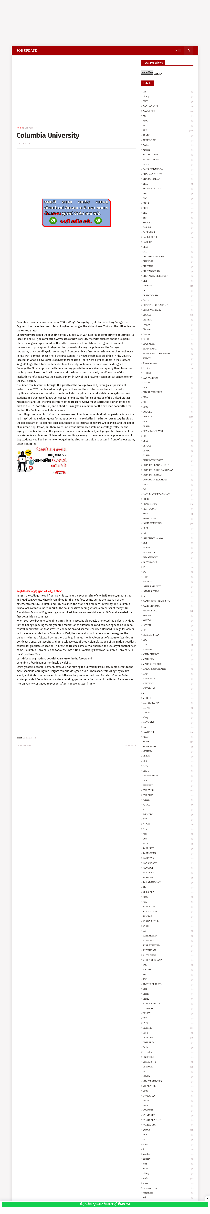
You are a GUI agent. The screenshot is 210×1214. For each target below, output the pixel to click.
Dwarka (168, 334)
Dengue (168, 325)
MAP (168, 674)
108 (168, 92)
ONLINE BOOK (168, 776)
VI (168, 1072)
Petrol (168, 829)
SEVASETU (168, 941)
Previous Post (24, 745)
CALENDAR (168, 232)
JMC (168, 596)
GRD (168, 436)
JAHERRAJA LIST (168, 586)
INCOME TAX (168, 553)
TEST (168, 1033)
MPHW (168, 713)
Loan (168, 645)
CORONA (168, 286)
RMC (168, 897)
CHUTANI (168, 266)
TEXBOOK (168, 1038)
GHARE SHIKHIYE (168, 392)
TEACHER (168, 1028)
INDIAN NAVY (168, 557)
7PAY (168, 101)
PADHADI (168, 785)
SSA (168, 975)
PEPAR (168, 800)
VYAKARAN (168, 1096)
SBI (168, 931)
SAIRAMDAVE (168, 912)
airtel (168, 1135)
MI (168, 693)
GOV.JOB (168, 417)
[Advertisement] (98, 23)
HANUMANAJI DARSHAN (168, 494)
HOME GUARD (168, 519)
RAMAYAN (168, 858)
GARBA (168, 383)
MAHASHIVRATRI (168, 664)
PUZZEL (168, 824)
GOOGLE (168, 412)
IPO (168, 572)
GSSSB (168, 456)
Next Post (129, 745)
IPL (168, 567)
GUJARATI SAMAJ (168, 475)
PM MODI (168, 814)
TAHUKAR (168, 1009)
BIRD (168, 194)
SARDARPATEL (168, 921)
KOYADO (168, 616)
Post (168, 834)
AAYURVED (168, 111)
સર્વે (168, 1197)
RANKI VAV (168, 873)
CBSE (168, 247)
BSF (168, 218)
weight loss (168, 1193)
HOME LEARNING (168, 523)
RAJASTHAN (168, 853)
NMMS (168, 756)
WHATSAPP (168, 1115)
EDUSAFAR (168, 344)
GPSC (168, 422)
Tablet (168, 1047)
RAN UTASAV (168, 863)
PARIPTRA (168, 795)
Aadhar (168, 145)
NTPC (168, 766)
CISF (168, 281)
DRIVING (168, 320)
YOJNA (168, 1130)
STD (168, 989)
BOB (168, 198)
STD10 (168, 994)
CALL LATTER (168, 237)
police (168, 1169)
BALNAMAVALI (168, 160)
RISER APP (168, 892)
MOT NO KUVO (168, 703)
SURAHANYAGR (168, 1004)
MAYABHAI (168, 688)
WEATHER (168, 1110)
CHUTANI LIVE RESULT (168, 276)
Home (20, 128)
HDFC (168, 499)
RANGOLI (168, 868)
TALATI (168, 1013)
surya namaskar (168, 1188)
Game (168, 485)
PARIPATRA (168, 790)
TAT (168, 1018)
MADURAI (168, 650)
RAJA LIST (168, 848)
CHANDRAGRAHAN (168, 257)
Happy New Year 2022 (168, 538)
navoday (168, 1159)
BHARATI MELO (168, 179)
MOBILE (168, 698)
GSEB (168, 441)
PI (168, 810)
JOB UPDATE (27, 50)
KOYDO (168, 620)
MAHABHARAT (168, 654)
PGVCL (168, 805)
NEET (168, 737)
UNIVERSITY (31, 128)
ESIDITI (168, 358)
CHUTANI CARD (168, 271)
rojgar (168, 1183)
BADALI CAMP (168, 155)
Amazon (168, 150)
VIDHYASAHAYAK (168, 1081)
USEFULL (168, 1067)
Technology (168, 1052)
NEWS (168, 742)
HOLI (168, 514)
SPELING (168, 970)
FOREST (168, 373)
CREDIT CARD (168, 296)
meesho (168, 1154)
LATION (168, 625)
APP (168, 130)
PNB (168, 819)
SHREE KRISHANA (168, 960)
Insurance (168, 582)
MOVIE (168, 708)
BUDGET (168, 223)
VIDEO (168, 1076)
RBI (168, 887)
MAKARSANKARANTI (168, 669)
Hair (168, 533)
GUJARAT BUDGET (168, 460)
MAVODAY (168, 684)
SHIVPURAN (168, 950)
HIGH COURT (168, 509)
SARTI (168, 926)
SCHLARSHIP (168, 936)
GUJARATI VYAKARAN (168, 480)
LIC (168, 630)
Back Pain (168, 227)
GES (168, 388)
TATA (168, 1023)
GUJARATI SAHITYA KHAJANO (168, 470)
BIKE (168, 184)
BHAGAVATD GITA (168, 174)
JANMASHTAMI (168, 591)
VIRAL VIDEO (168, 1086)
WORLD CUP (168, 1125)
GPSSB (168, 426)
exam (168, 1144)
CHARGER (168, 261)
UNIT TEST (168, 1057)
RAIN (168, 844)
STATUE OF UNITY (168, 984)
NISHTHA (168, 751)
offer (168, 1164)
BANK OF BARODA (168, 169)
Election (168, 368)
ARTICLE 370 (168, 140)
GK (168, 402)
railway (168, 1173)
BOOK (168, 203)
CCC (168, 252)
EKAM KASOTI (168, 349)
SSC (168, 979)
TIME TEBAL (168, 1043)
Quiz (168, 839)
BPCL (168, 208)
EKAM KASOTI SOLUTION (168, 354)
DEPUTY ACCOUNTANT (168, 305)
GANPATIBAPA (168, 378)
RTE (168, 902)
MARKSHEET (168, 679)
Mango (168, 717)
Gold (168, 489)
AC (168, 116)
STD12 (168, 999)
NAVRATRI (168, 732)
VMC (168, 1091)
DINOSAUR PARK (168, 310)
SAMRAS (168, 916)
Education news (168, 363)
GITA (168, 397)
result (168, 1178)
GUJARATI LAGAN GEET (168, 465)
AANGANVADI (168, 106)
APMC (168, 126)
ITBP (168, 577)
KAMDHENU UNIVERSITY (168, 601)
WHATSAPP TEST (168, 1120)
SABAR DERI (168, 907)
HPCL (168, 528)
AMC (168, 121)
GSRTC (168, 451)
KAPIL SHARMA (168, 606)
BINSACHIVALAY (168, 189)
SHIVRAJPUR (168, 955)
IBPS (168, 543)
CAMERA (168, 242)
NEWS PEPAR (168, 747)
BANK (168, 165)
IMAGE (168, 548)
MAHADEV (168, 659)
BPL (168, 213)
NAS (168, 727)
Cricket (168, 300)
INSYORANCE (168, 562)
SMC (168, 965)
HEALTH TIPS (168, 504)
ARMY (168, 135)
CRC (168, 291)
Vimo (168, 1106)
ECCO (168, 339)
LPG (168, 640)
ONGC (168, 771)
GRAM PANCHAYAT (168, 431)
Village (168, 1101)
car (168, 1140)
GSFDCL (168, 446)
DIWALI (168, 315)
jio (168, 1149)
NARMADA (168, 722)
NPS (168, 761)
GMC (168, 407)
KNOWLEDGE (168, 611)
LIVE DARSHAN (168, 635)
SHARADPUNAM (168, 945)
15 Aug (168, 97)
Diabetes (168, 329)
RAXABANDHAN (168, 882)
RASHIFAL (168, 878)
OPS (168, 781)
